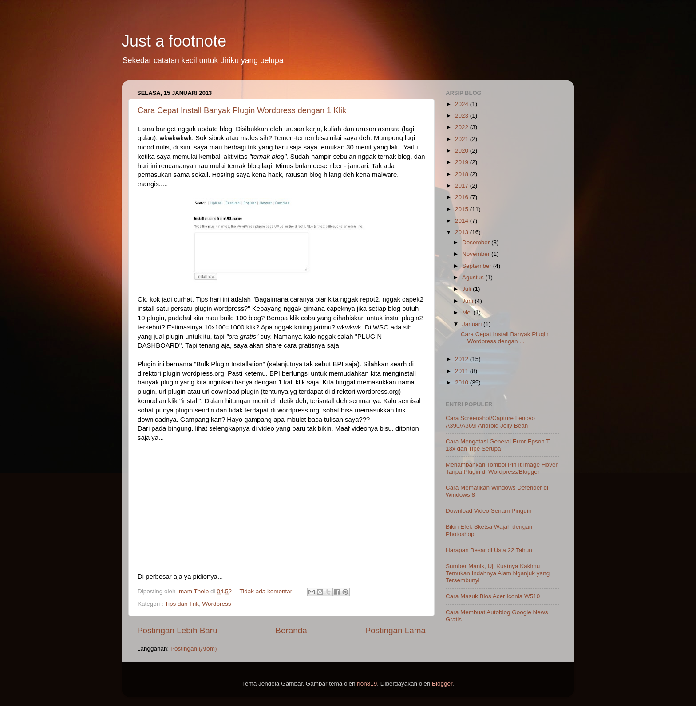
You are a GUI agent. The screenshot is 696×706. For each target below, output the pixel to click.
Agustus (474, 277)
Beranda (291, 630)
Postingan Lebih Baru (177, 630)
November (476, 254)
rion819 (367, 683)
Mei (468, 312)
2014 (462, 220)
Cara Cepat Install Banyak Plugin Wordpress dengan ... (505, 338)
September (477, 266)
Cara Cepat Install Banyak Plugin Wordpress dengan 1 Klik (242, 110)
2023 (462, 115)
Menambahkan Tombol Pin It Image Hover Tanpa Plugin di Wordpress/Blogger (502, 468)
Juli (467, 289)
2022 (462, 127)
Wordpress (216, 603)
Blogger (442, 683)
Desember (476, 242)
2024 (462, 104)
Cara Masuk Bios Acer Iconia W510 (493, 596)
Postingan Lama (395, 630)
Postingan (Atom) (193, 648)
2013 (462, 232)
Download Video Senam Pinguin (488, 510)
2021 (462, 139)
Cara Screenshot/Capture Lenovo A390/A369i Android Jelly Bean (490, 421)
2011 (462, 371)
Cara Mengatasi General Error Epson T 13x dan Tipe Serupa (498, 445)
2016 (462, 197)
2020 (462, 150)
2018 (462, 174)
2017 (462, 185)
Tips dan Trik (182, 603)
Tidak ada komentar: (267, 591)
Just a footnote (174, 41)
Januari (472, 324)
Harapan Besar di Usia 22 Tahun (489, 550)
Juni (468, 301)
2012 (462, 359)
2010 (462, 382)
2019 (462, 162)
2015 (462, 209)
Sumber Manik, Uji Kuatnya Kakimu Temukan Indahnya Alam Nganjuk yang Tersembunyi (498, 573)
